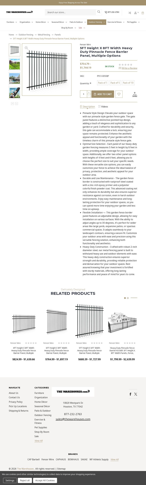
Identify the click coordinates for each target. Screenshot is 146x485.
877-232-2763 (73, 414)
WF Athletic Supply (99, 459)
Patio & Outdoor (78, 22)
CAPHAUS (61, 459)
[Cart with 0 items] (143, 13)
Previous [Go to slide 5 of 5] (12, 103)
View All (38, 440)
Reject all (25, 480)
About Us (13, 393)
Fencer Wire (47, 459)
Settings (10, 480)
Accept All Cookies (45, 480)
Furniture (12, 22)
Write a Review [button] (129, 68)
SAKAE (84, 459)
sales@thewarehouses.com (73, 419)
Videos (103, 106)
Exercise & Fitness (116, 22)
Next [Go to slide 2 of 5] (16, 103)
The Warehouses (25, 468)
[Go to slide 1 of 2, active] (125, 298)
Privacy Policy (16, 401)
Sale (82, 28)
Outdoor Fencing (97, 22)
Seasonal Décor (59, 22)
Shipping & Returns (18, 410)
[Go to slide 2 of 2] (128, 298)
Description (87, 106)
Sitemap (61, 468)
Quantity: (85, 83)
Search (98, 11)
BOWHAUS (73, 459)
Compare (130, 13)
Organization (26, 22)
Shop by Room (68, 28)
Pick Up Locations (18, 406)
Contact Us (14, 397)
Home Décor (42, 22)
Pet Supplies (133, 22)
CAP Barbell (33, 459)
